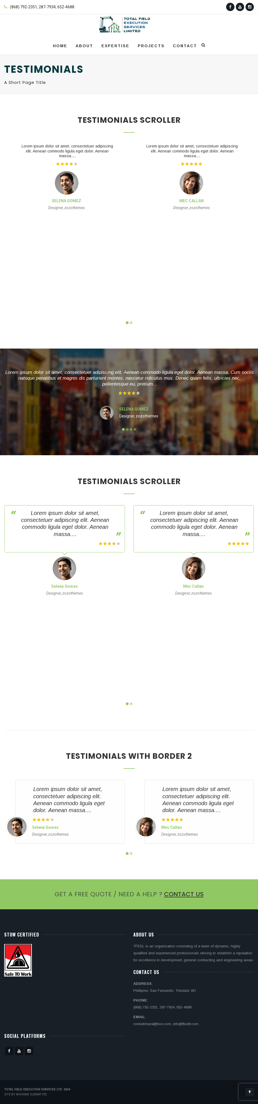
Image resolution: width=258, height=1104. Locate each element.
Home (60, 46)
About (84, 46)
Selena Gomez (66, 201)
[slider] (67, 164)
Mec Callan (191, 201)
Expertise (115, 46)
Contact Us (184, 894)
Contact (185, 46)
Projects (151, 46)
